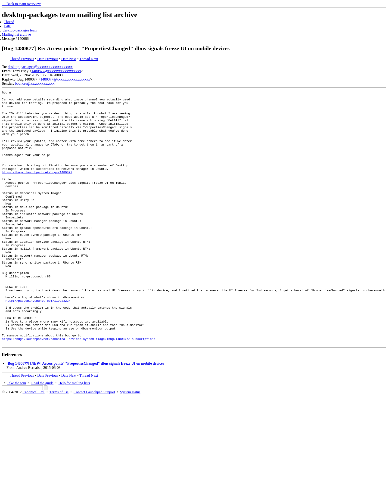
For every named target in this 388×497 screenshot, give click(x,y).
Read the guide (42, 434)
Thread (9, 22)
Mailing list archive (16, 34)
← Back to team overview (21, 4)
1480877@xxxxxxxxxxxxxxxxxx (56, 71)
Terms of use (59, 443)
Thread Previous (22, 59)
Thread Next (88, 59)
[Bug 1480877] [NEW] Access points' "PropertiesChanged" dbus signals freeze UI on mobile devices (85, 414)
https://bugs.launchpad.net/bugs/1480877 (37, 189)
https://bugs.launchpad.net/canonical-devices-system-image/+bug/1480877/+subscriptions (78, 389)
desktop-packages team (20, 30)
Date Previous (47, 59)
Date (7, 26)
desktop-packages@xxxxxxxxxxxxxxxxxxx (40, 67)
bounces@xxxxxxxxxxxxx (34, 83)
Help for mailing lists (74, 434)
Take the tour (16, 434)
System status (130, 443)
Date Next (68, 59)
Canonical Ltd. (33, 443)
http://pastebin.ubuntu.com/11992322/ (38, 343)
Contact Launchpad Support (94, 443)
